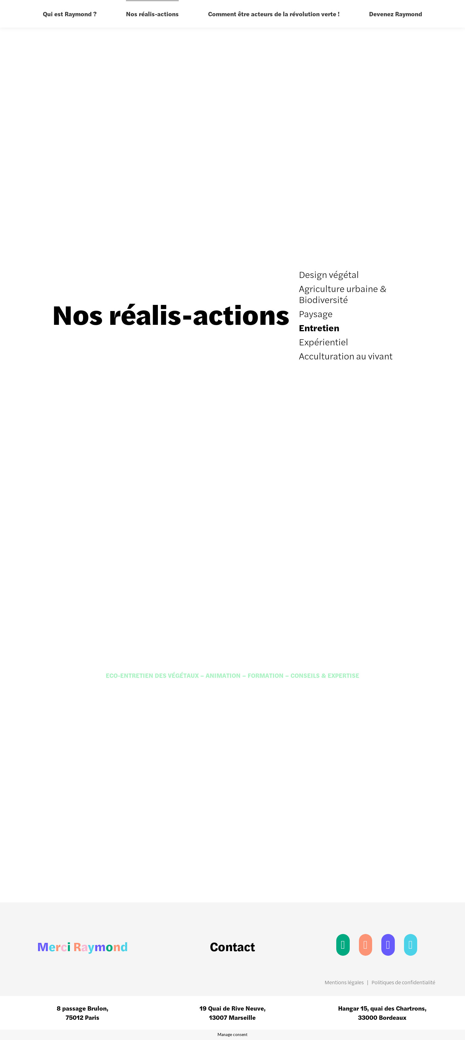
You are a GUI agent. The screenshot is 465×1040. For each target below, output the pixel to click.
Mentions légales (344, 982)
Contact (232, 946)
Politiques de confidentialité (403, 982)
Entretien (319, 327)
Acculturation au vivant (346, 355)
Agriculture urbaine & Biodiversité (343, 294)
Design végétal (329, 274)
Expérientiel (323, 341)
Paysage (316, 313)
